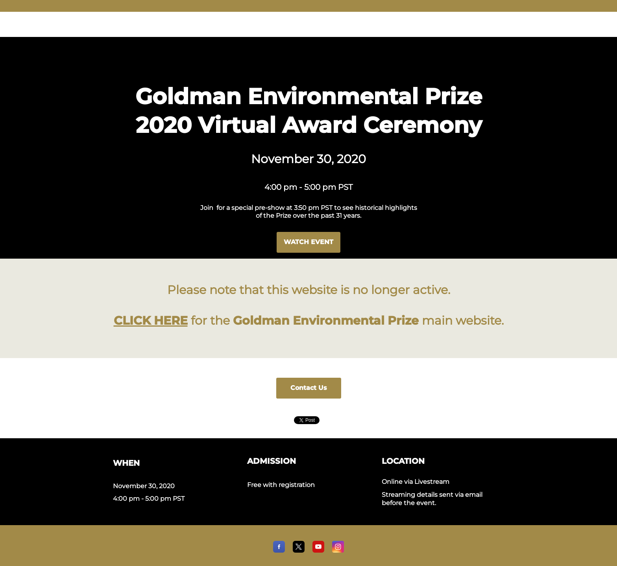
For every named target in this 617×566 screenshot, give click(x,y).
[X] (299, 550)
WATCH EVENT (308, 242)
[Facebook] (279, 550)
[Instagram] (338, 550)
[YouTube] (318, 550)
